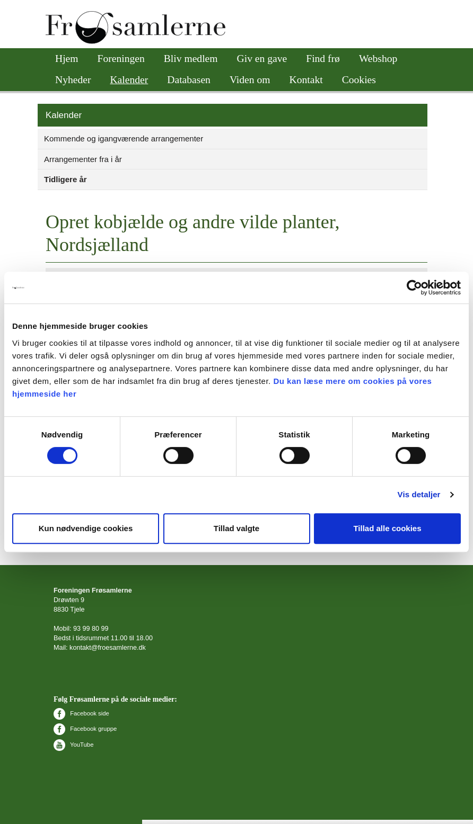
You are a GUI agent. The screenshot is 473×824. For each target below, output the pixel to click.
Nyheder (73, 79)
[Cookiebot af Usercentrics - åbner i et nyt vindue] (414, 287)
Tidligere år (65, 179)
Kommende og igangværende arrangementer (123, 138)
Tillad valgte (236, 528)
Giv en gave (262, 58)
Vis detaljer (419, 494)
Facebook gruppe (85, 729)
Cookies (359, 79)
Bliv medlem (191, 58)
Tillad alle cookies (387, 528)
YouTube (73, 744)
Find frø (323, 58)
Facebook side (81, 713)
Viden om (250, 79)
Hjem (66, 58)
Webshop (378, 58)
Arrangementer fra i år (83, 159)
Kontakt (306, 79)
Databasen (189, 79)
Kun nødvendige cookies (86, 528)
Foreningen (121, 58)
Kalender (129, 79)
